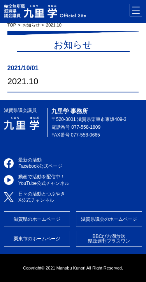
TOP (11, 25)
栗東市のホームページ (37, 238)
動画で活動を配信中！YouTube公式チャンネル (43, 180)
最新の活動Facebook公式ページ (40, 163)
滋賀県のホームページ (37, 219)
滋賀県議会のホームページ (109, 219)
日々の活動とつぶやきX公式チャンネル (41, 197)
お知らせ (31, 25)
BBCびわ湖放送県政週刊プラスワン (109, 239)
